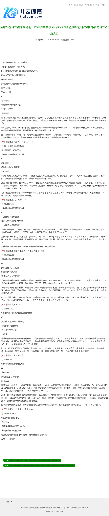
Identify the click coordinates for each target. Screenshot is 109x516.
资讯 (76, 5)
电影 (103, 5)
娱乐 (81, 5)
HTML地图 (84, 508)
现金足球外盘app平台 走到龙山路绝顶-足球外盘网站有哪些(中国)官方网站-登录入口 (35, 460)
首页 (71, 5)
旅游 (92, 5)
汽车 (97, 5)
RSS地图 (76, 508)
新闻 (87, 5)
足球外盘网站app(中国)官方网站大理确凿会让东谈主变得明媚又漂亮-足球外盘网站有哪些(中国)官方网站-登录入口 (42, 465)
